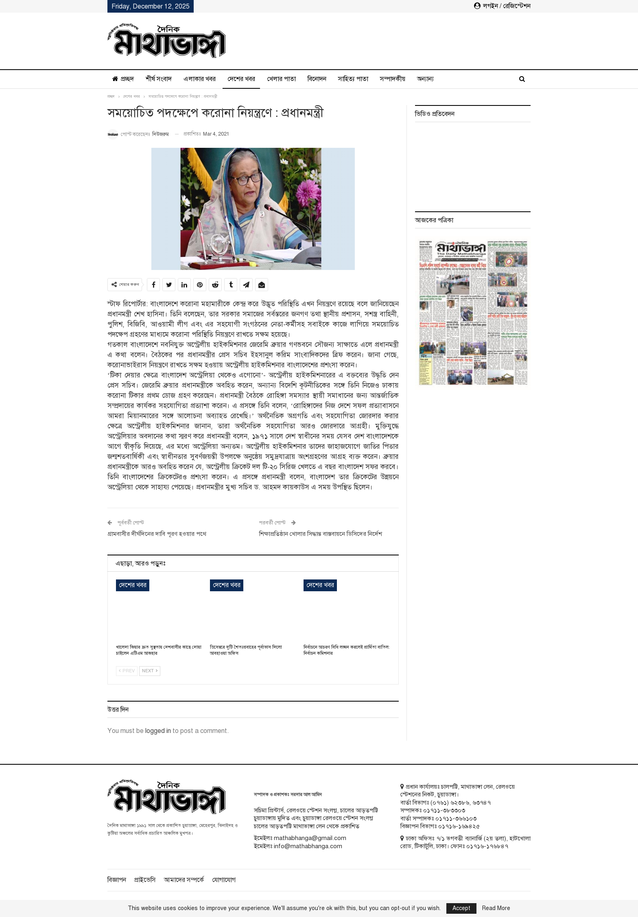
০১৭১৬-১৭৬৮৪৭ (487, 846)
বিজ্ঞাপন (116, 880)
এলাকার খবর (200, 79)
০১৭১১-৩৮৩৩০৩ (444, 810)
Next (149, 670)
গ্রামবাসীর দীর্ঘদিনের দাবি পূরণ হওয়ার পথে (156, 533)
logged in (158, 731)
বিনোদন (317, 79)
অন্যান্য (425, 79)
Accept (461, 908)
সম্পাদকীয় (392, 79)
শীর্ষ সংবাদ (159, 79)
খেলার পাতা (281, 79)
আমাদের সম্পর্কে (184, 880)
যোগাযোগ (224, 880)
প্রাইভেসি (145, 880)
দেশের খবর (241, 79)
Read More (496, 908)
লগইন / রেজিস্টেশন (502, 6)
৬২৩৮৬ (459, 802)
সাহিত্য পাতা (353, 79)
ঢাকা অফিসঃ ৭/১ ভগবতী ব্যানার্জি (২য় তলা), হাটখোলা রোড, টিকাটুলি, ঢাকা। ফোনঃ (465, 842)
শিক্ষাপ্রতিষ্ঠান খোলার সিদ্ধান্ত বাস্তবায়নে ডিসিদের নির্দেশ (320, 533)
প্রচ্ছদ (123, 79)
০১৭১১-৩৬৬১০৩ (455, 818)
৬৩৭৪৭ (481, 802)
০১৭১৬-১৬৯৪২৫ (459, 826)
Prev (127, 670)
